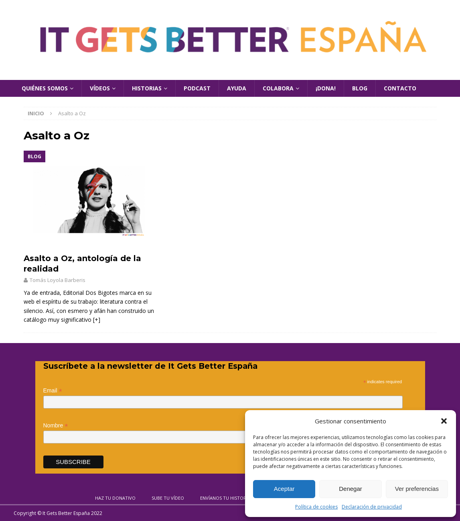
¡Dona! (326, 88)
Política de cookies (316, 506)
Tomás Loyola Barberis (57, 280)
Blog (359, 88)
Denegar (350, 488)
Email (52, 390)
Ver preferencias (417, 488)
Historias (147, 88)
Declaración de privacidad (372, 506)
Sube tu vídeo (168, 498)
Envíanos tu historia (225, 498)
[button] (444, 421)
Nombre (55, 425)
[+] (96, 319)
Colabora (278, 88)
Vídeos (100, 88)
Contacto (400, 88)
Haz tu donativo (115, 498)
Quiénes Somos (45, 88)
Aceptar (284, 488)
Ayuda (236, 88)
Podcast (197, 88)
